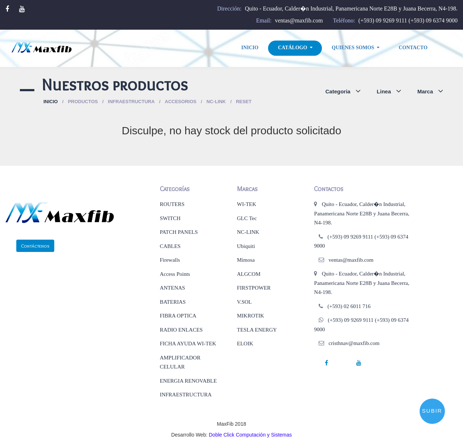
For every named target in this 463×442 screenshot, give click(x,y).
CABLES (170, 246)
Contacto (413, 47)
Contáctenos (35, 246)
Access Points (175, 274)
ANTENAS (172, 288)
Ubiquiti (246, 246)
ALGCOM (248, 274)
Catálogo (292, 47)
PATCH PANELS (179, 232)
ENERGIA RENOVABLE (188, 381)
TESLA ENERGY (257, 330)
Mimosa (246, 260)
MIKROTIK (250, 316)
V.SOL (244, 302)
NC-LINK (248, 232)
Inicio (249, 47)
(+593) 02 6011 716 (348, 306)
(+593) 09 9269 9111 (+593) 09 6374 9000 (408, 20)
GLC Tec (247, 218)
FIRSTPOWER (254, 288)
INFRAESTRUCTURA (186, 394)
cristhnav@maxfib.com (353, 343)
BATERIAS (173, 302)
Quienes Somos (353, 47)
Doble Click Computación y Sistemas (250, 435)
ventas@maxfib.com (299, 20)
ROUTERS (172, 204)
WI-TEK (246, 204)
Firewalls (170, 260)
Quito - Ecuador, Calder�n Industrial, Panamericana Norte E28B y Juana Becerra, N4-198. (351, 8)
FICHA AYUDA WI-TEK (188, 343)
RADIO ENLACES (181, 330)
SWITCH (170, 218)
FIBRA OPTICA (178, 316)
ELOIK (245, 343)
